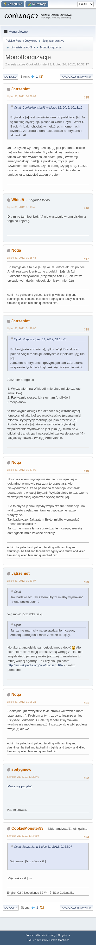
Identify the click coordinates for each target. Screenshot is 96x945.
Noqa (16, 250)
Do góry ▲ (64, 935)
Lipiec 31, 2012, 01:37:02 (21, 469)
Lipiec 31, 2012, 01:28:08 (21, 328)
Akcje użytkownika (76, 76)
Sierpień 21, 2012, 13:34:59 (23, 835)
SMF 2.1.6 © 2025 (37, 940)
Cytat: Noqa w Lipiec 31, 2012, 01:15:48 (40, 339)
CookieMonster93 (27, 828)
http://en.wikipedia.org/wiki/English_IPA (35, 665)
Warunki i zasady (46, 935)
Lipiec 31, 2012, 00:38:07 (21, 96)
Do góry (10, 907)
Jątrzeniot (20, 89)
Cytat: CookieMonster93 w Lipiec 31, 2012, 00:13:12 (48, 107)
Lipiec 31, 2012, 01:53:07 (21, 580)
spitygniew (21, 769)
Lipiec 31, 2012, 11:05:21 (21, 701)
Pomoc (30, 935)
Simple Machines (59, 940)
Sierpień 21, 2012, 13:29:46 (23, 776)
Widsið (17, 200)
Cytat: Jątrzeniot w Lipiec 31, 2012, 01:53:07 (43, 846)
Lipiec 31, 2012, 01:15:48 (21, 257)
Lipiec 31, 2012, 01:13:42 (21, 207)
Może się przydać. (20, 786)
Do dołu (10, 76)
